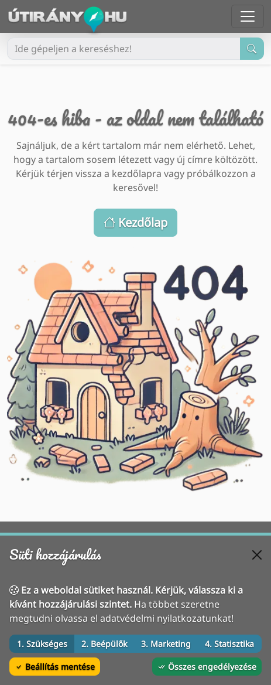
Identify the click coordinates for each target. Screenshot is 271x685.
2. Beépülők (104, 643)
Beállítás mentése (55, 666)
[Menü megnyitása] (247, 16)
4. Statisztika (229, 643)
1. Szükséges (42, 643)
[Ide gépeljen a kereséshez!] (124, 49)
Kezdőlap (135, 222)
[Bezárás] (257, 555)
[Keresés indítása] (252, 49)
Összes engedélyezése (206, 666)
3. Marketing (166, 643)
